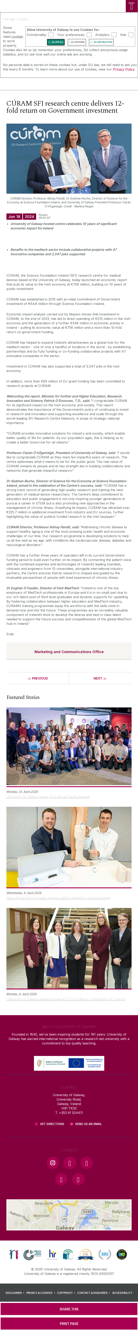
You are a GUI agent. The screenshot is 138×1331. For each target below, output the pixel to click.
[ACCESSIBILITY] (122, 1292)
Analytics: (102, 35)
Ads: (123, 35)
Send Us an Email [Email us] (88, 1124)
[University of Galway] (21, 84)
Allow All (58, 42)
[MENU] (132, 6)
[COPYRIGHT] (67, 1292)
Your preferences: (71, 35)
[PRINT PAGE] (69, 1323)
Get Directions (52, 1124)
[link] (13, 1254)
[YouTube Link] (87, 1163)
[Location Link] (69, 1227)
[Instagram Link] (53, 1163)
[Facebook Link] (70, 1163)
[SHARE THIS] (69, 1309)
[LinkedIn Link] (61, 1179)
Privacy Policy (123, 69)
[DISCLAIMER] (16, 1292)
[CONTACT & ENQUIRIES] (94, 1292)
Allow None (78, 42)
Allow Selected (103, 42)
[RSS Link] (78, 1179)
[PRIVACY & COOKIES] (41, 1292)
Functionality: (37, 35)
